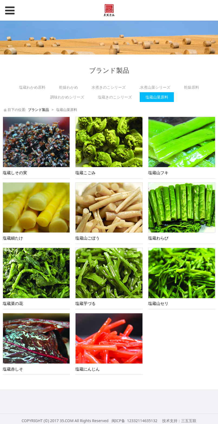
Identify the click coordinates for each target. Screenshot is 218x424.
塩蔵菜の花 (13, 303)
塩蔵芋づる (85, 303)
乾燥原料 (191, 87)
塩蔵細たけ (13, 238)
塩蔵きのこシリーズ (115, 97)
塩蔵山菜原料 (156, 97)
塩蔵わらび (158, 238)
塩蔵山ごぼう (87, 238)
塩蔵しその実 (15, 173)
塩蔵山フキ (158, 173)
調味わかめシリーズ (67, 97)
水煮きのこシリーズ (109, 87)
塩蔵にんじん (87, 369)
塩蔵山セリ (158, 303)
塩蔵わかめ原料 (32, 87)
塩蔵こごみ (85, 173)
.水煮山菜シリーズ (155, 87)
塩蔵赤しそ (13, 369)
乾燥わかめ (68, 87)
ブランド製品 (38, 109)
